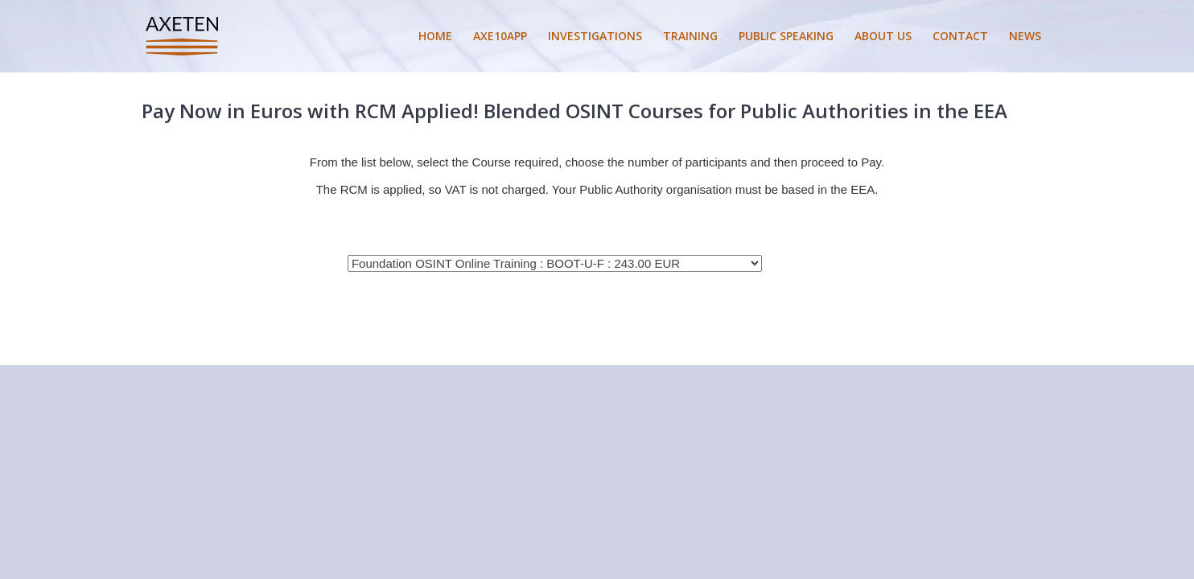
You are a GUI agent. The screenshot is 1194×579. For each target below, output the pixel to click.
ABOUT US (883, 35)
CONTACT (960, 35)
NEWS (1025, 35)
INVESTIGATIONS (595, 35)
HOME (435, 35)
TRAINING (690, 35)
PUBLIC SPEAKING (786, 35)
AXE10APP (500, 35)
